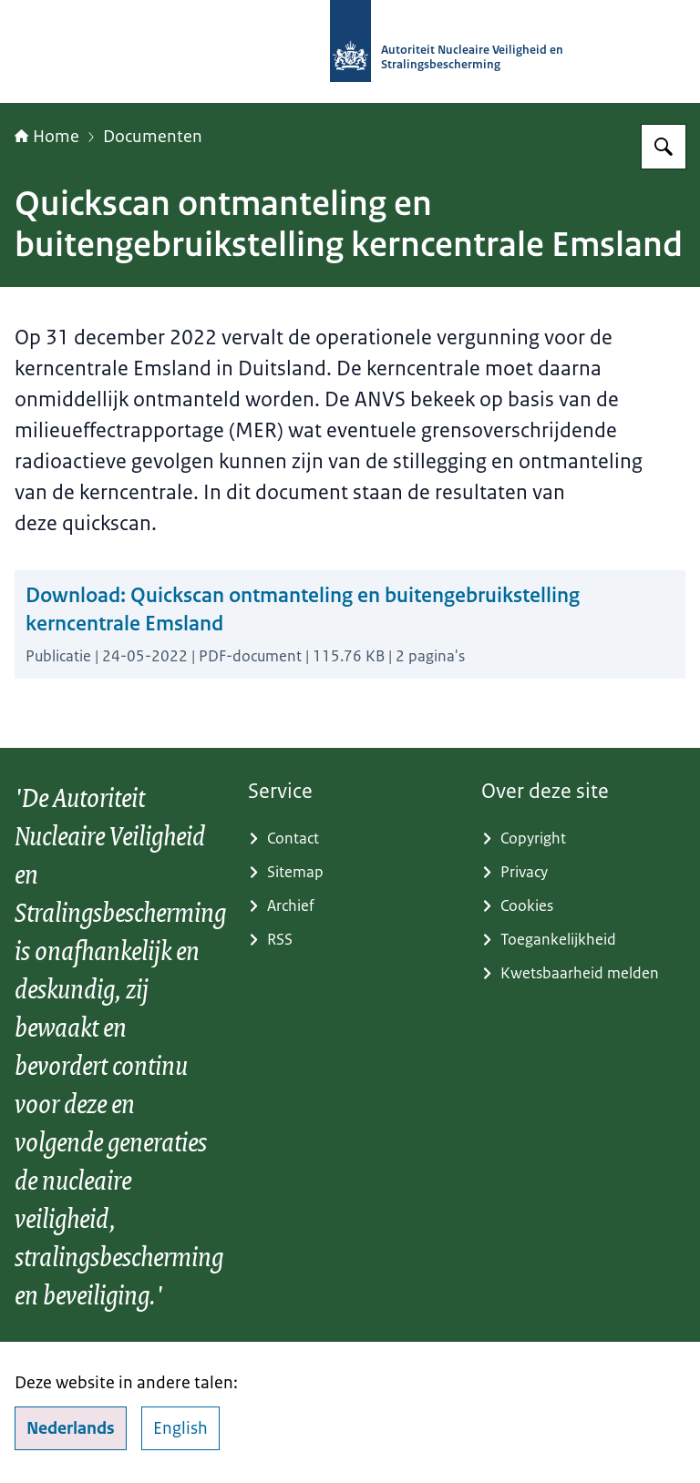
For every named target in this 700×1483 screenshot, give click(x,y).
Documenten (152, 137)
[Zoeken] (663, 147)
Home (47, 137)
